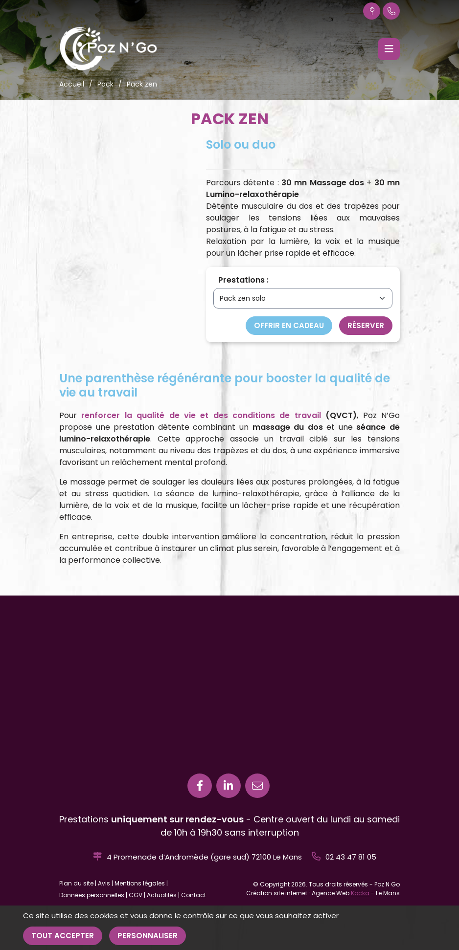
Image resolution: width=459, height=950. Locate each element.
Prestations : (243, 280)
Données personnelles (91, 895)
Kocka (360, 893)
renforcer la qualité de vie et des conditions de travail (201, 415)
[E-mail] (257, 785)
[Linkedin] (228, 785)
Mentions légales (140, 883)
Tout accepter (62, 935)
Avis (104, 883)
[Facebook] (199, 785)
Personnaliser (147, 935)
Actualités (162, 895)
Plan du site (76, 883)
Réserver (365, 325)
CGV (135, 895)
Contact (193, 895)
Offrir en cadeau (289, 325)
